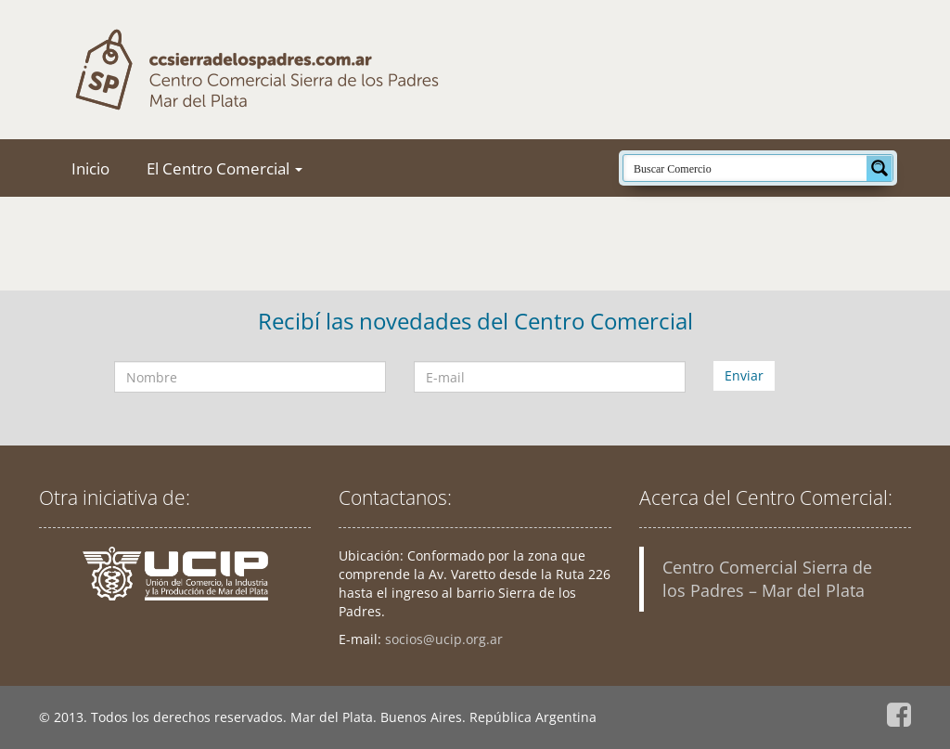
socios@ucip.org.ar (444, 639)
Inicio (90, 168)
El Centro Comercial (224, 168)
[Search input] (746, 168)
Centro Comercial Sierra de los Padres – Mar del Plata (767, 578)
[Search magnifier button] (879, 168)
